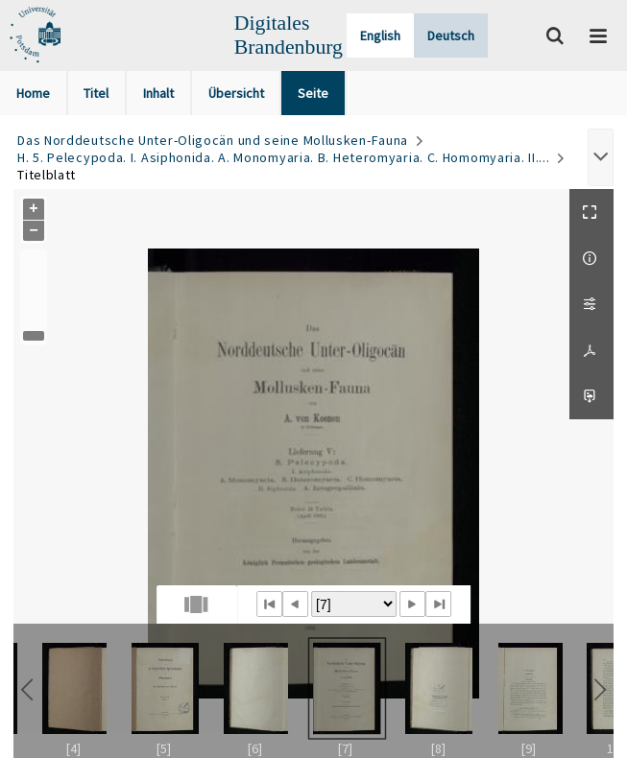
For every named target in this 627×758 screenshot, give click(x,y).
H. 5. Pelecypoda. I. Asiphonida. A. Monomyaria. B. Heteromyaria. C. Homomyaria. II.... (283, 157)
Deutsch (450, 35)
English (380, 35)
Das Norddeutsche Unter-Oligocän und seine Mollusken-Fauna (212, 140)
